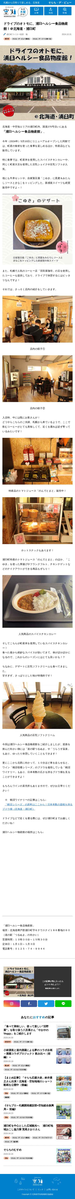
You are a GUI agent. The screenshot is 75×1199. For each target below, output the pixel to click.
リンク (40, 1189)
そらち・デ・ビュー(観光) (21, 39)
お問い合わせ (52, 1189)
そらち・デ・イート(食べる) (42, 39)
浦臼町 (7, 39)
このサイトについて (26, 1189)
